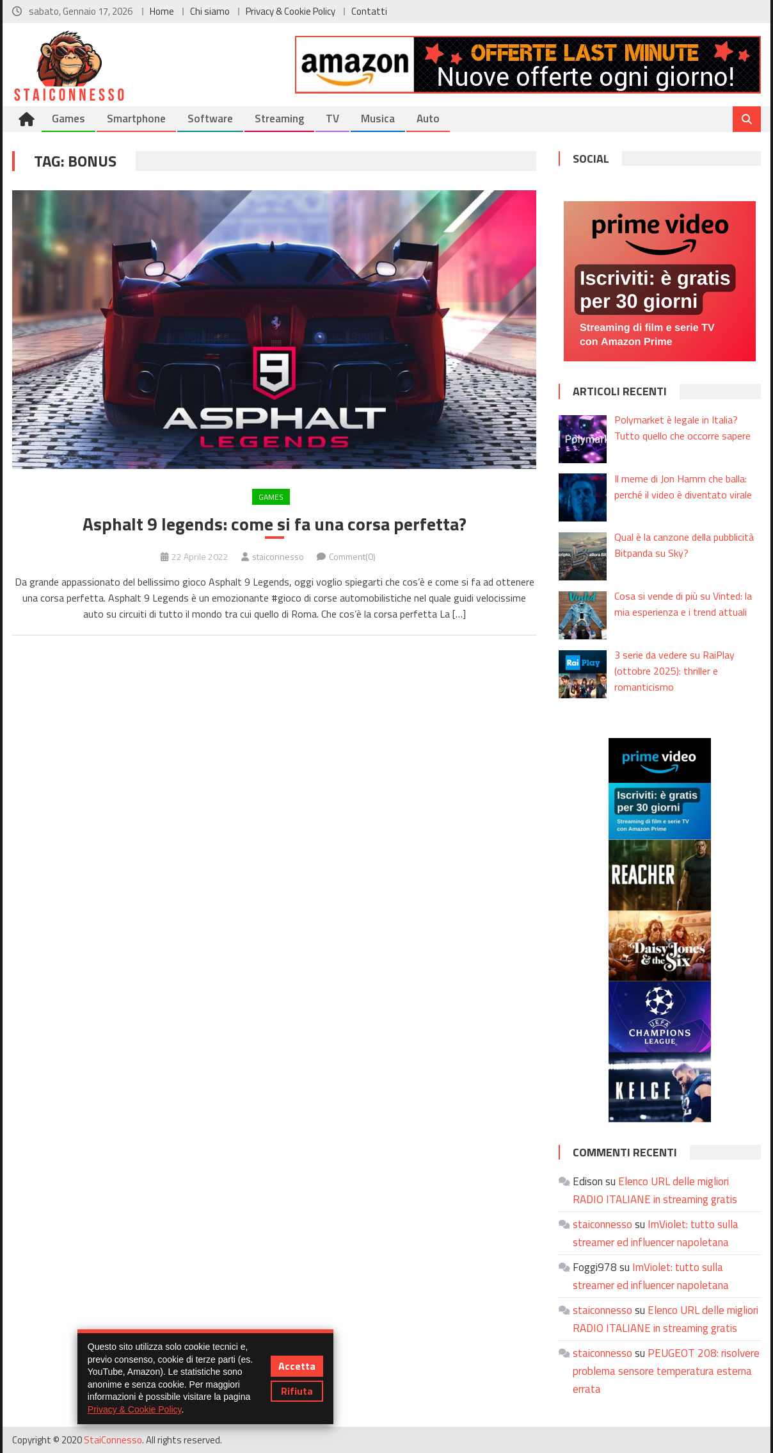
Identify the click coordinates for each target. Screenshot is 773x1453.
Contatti (369, 11)
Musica (378, 118)
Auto (428, 118)
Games (68, 118)
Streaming (279, 118)
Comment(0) (352, 556)
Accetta (296, 1366)
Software (210, 118)
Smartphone (136, 118)
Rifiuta (297, 1391)
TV (332, 118)
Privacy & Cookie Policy (290, 11)
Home (162, 11)
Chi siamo (210, 11)
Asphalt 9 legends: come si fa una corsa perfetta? (274, 524)
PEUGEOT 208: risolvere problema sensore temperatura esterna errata (666, 1371)
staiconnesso (278, 556)
